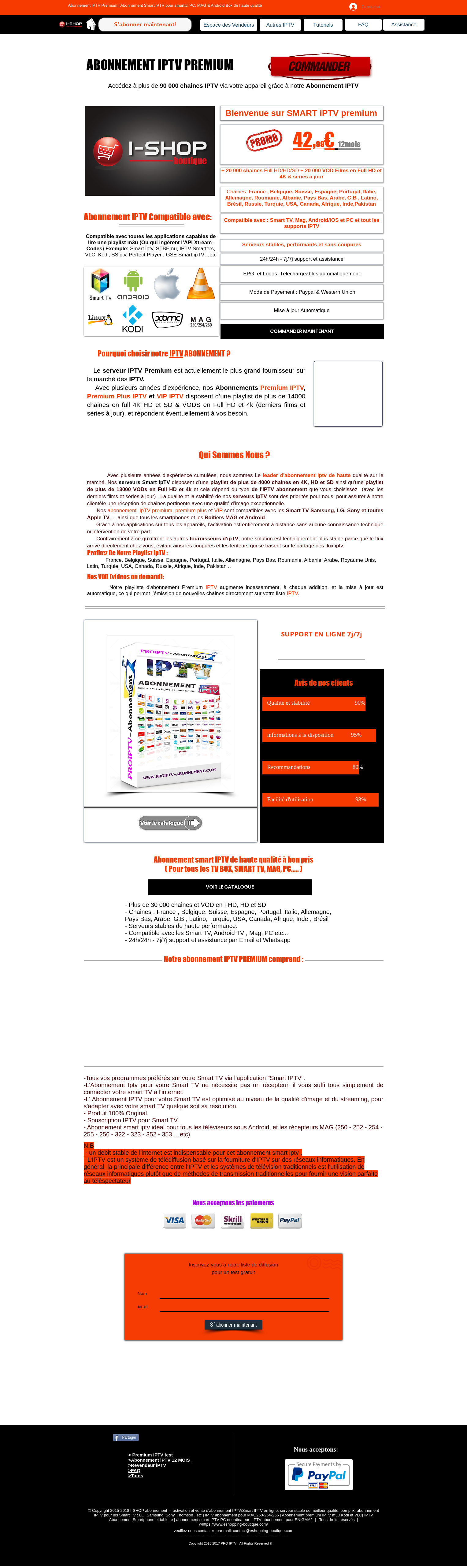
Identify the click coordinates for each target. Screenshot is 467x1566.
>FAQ (134, 1470)
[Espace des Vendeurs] (228, 25)
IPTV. (137, 378)
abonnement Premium (183, 587)
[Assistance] (403, 25)
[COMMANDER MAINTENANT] (302, 331)
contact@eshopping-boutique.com (263, 1530)
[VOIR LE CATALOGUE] (230, 887)
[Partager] (126, 1437)
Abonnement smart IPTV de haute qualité (217, 859)
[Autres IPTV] (280, 25)
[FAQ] (363, 25)
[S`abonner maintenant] (233, 1324)
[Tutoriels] (323, 25)
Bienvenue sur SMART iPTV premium (301, 113)
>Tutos (135, 1475)
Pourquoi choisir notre (133, 353)
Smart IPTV (285, 1078)
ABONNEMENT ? (206, 353)
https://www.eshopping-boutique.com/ (235, 1524)
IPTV (176, 353)
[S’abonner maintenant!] (145, 24)
